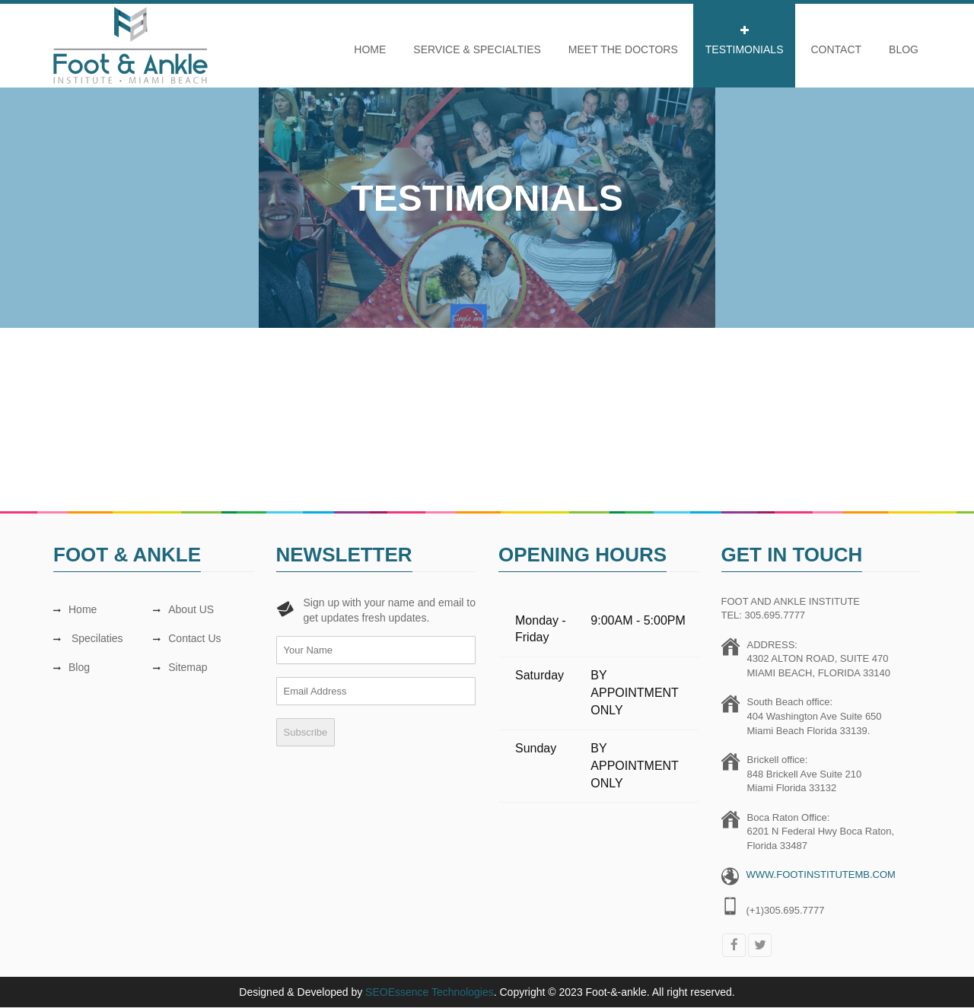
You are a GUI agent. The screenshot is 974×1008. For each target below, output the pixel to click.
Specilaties (88, 638)
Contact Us (187, 638)
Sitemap (180, 667)
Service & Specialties (477, 49)
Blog (903, 49)
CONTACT (835, 49)
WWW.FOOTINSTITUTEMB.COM (821, 874)
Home (370, 49)
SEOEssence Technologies (429, 992)
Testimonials (744, 49)
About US (183, 609)
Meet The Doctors (623, 49)
